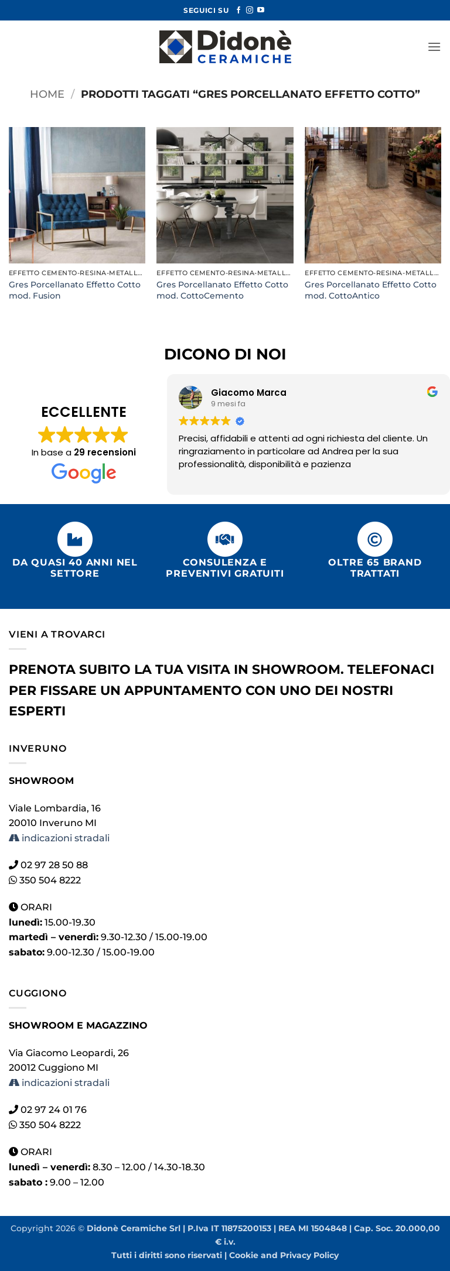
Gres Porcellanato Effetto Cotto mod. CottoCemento (222, 290)
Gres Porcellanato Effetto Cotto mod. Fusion (75, 290)
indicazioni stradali (59, 838)
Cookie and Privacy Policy (284, 1255)
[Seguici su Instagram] (249, 10)
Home (47, 94)
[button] (434, 46)
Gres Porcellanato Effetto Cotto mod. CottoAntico (371, 290)
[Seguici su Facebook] (238, 10)
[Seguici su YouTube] (260, 10)
